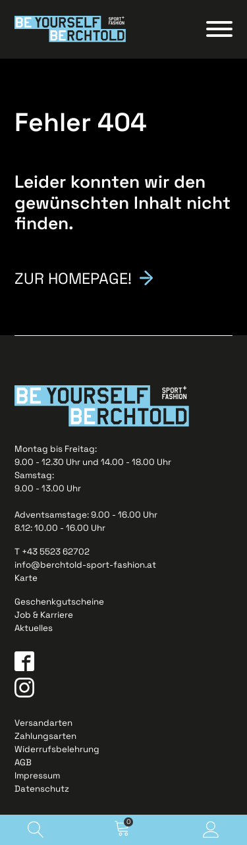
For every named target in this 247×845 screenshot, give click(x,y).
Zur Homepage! (73, 277)
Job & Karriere (43, 614)
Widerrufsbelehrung (56, 749)
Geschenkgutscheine (59, 601)
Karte (26, 578)
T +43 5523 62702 (52, 551)
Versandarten (43, 722)
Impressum (37, 775)
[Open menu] (219, 29)
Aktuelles (33, 628)
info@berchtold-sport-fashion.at (85, 564)
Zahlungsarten (45, 736)
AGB (23, 762)
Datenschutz (41, 788)
